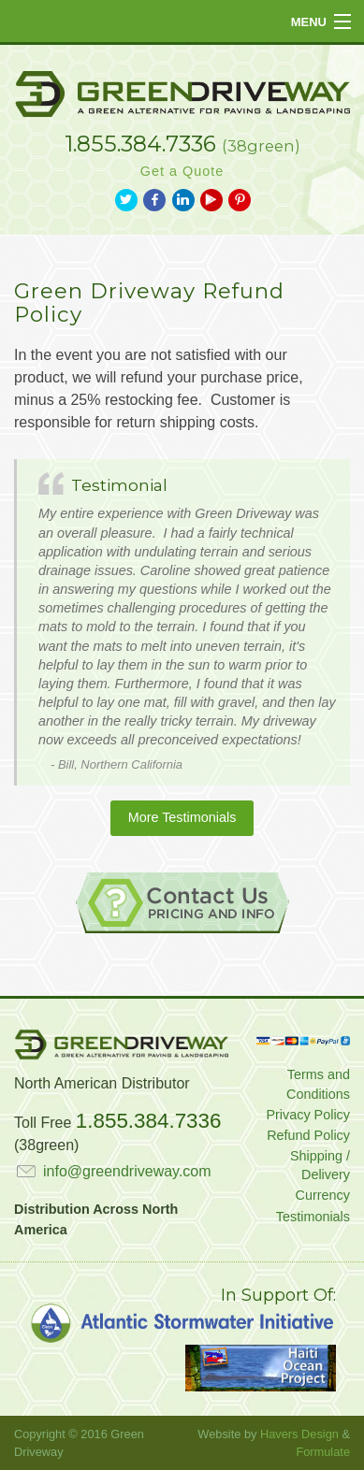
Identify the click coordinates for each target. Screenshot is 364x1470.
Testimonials (313, 1216)
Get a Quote (182, 171)
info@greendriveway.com (112, 1171)
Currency (323, 1195)
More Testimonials (182, 817)
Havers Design (299, 1434)
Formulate (323, 1452)
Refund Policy (308, 1135)
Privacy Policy (308, 1114)
